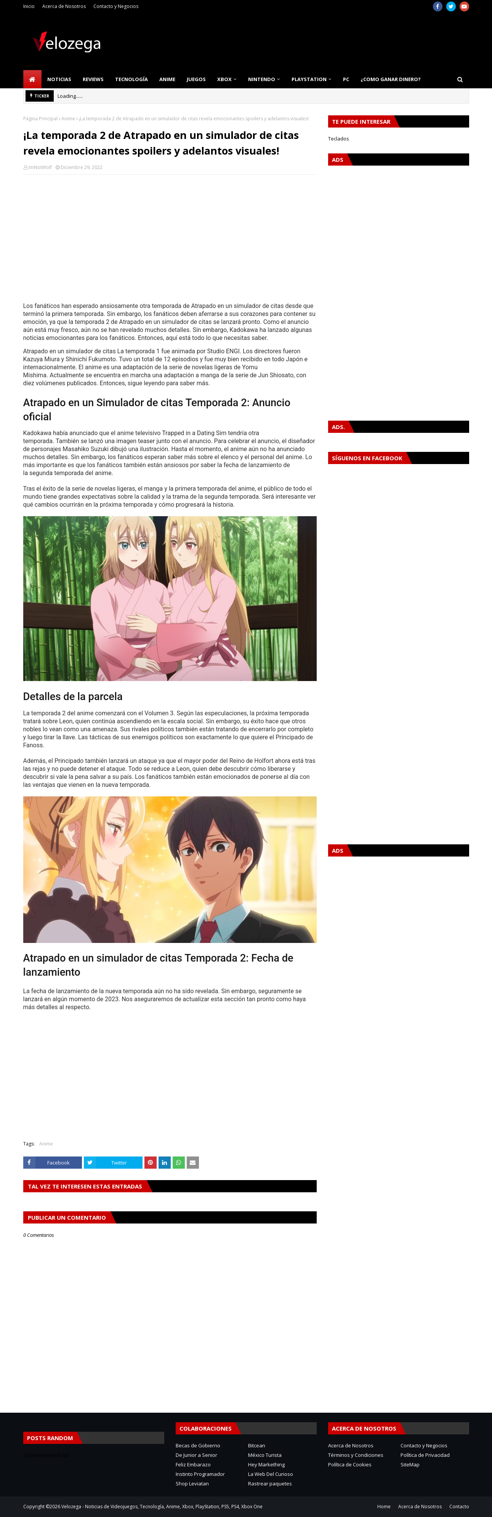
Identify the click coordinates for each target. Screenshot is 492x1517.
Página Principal (40, 118)
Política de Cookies (350, 1464)
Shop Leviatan (192, 1483)
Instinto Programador (200, 1474)
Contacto (459, 1506)
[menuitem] (32, 79)
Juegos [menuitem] (196, 79)
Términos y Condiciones (355, 1455)
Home (384, 1506)
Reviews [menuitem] (93, 79)
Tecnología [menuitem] (131, 79)
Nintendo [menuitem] (261, 79)
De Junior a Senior (196, 1455)
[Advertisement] (170, 235)
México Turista (265, 1455)
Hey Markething (266, 1464)
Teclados (338, 138)
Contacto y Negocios (115, 6)
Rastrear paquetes (270, 1483)
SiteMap (410, 1464)
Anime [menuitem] (167, 79)
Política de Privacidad (425, 1455)
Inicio (29, 6)
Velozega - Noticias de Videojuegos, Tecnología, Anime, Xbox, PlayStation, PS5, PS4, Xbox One (162, 1506)
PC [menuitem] (346, 79)
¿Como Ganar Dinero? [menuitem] (391, 79)
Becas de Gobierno (198, 1445)
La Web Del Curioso (270, 1474)
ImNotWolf (40, 167)
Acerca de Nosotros (64, 6)
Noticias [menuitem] (59, 79)
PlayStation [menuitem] (309, 79)
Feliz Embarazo (193, 1464)
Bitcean (256, 1445)
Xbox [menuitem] (224, 79)
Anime (68, 118)
